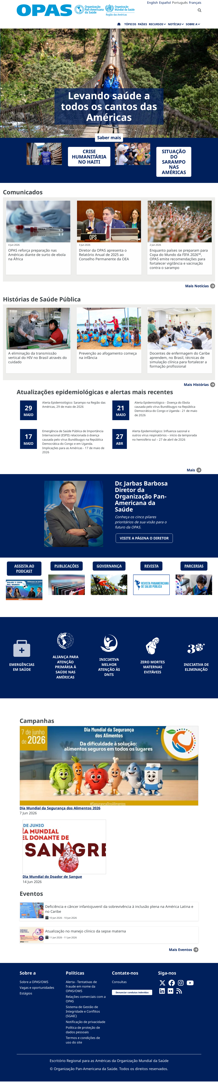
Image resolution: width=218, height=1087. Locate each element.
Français (195, 2)
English (152, 2)
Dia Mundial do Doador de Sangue (52, 881)
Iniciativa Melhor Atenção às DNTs (109, 672)
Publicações (66, 571)
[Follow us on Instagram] (180, 989)
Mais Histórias (196, 384)
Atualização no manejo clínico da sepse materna (85, 936)
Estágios (26, 998)
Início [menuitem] (119, 25)
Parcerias (193, 571)
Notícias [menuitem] (174, 24)
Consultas (119, 987)
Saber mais (109, 137)
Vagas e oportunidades (37, 993)
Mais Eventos (180, 955)
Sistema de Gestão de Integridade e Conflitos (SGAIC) (83, 1016)
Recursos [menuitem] (156, 24)
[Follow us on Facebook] (172, 989)
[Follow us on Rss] (179, 997)
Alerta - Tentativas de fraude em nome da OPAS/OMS (81, 991)
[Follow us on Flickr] (170, 997)
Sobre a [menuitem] (191, 24)
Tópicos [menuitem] (130, 24)
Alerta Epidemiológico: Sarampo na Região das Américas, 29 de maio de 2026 (73, 404)
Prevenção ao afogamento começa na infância (108, 355)
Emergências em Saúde (21, 672)
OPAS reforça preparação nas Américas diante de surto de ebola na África (37, 254)
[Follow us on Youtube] (190, 989)
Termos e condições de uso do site (83, 1045)
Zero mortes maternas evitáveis (152, 672)
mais (191, 470)
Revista (151, 571)
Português (180, 2)
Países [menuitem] (142, 24)
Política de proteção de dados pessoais (83, 1035)
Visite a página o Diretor (144, 541)
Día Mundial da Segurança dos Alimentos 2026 (60, 813)
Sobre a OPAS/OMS (34, 987)
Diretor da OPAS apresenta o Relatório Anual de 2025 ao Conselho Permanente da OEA (104, 254)
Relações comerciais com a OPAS (86, 1004)
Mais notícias (197, 286)
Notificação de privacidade (85, 1027)
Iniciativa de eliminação (196, 672)
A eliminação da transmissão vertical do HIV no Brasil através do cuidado (37, 357)
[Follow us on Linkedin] (162, 997)
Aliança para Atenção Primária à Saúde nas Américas (65, 672)
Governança (109, 571)
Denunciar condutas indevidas (132, 997)
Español (165, 2)
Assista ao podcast (24, 574)
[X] (162, 989)
